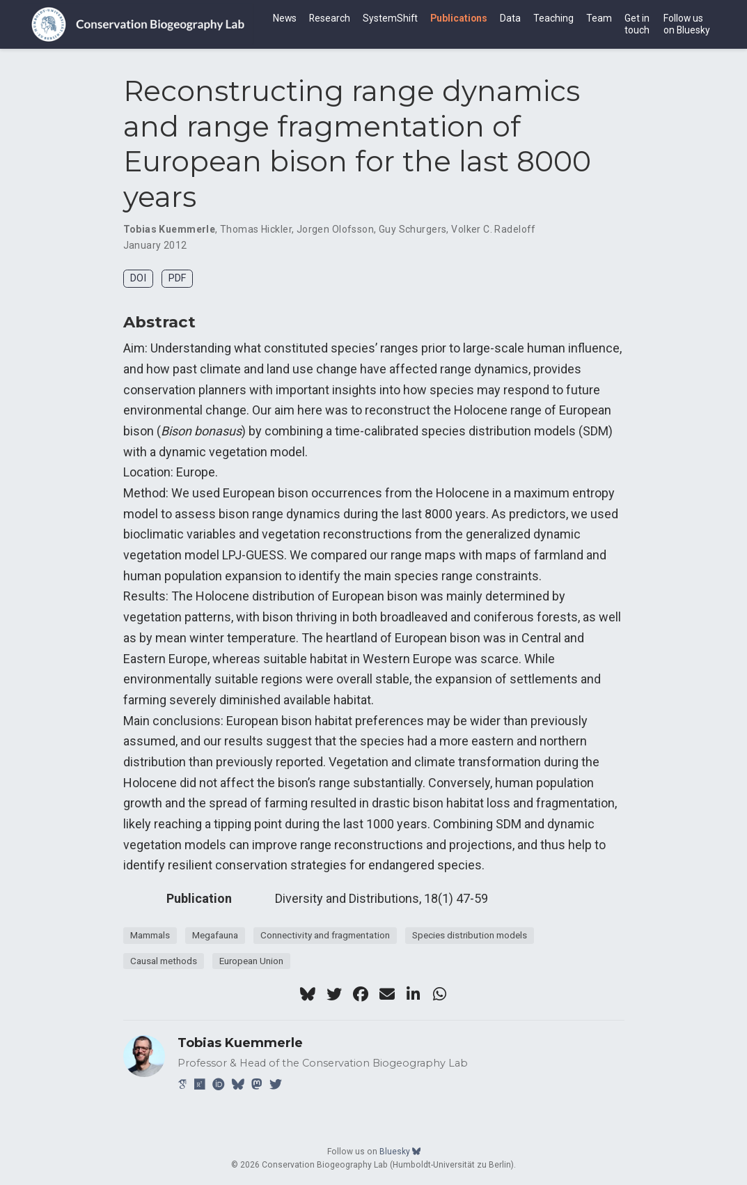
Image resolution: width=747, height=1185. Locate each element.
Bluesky (399, 1151)
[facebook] (360, 994)
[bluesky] (307, 994)
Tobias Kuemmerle (169, 229)
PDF (177, 278)
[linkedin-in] (413, 994)
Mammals (150, 934)
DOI (138, 278)
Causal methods (163, 960)
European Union (251, 960)
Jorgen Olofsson (335, 229)
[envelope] (387, 994)
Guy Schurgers (412, 229)
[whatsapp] (440, 994)
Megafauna (215, 934)
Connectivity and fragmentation (325, 934)
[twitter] (334, 994)
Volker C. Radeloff (493, 229)
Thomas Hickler (256, 229)
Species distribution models (469, 934)
